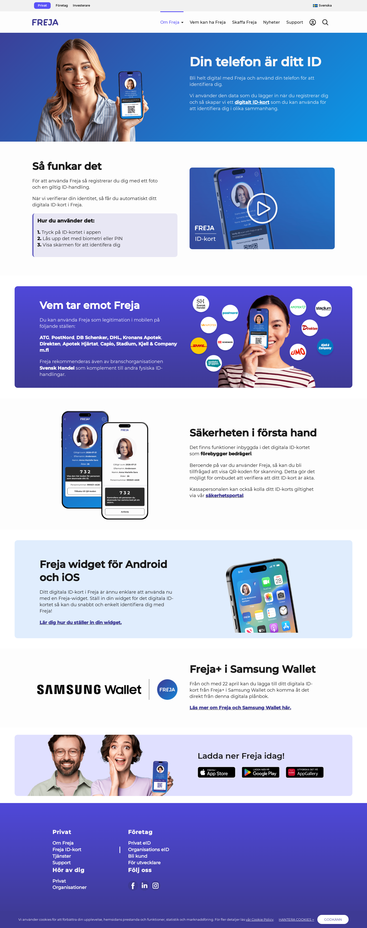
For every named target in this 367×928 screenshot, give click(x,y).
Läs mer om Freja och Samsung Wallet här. (240, 708)
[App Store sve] (216, 772)
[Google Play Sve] (261, 772)
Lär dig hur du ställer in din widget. (81, 622)
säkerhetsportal (224, 495)
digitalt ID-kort (252, 102)
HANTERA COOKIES (293, 920)
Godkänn (335, 920)
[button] (325, 22)
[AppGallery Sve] (305, 772)
